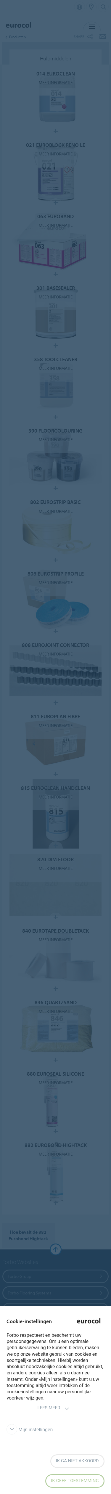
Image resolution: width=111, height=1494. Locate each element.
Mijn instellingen (30, 1429)
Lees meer (53, 1408)
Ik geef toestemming (75, 1480)
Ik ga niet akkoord (77, 1461)
